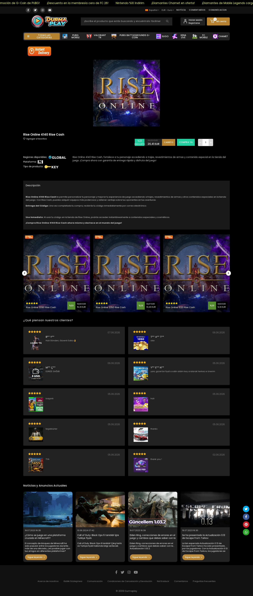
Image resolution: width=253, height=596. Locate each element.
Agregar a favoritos (35, 138)
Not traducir (163, 581)
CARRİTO (168, 142)
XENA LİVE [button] (179, 36)
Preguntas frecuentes (204, 581)
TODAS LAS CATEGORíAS (39, 36)
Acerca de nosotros (48, 581)
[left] (23, 273)
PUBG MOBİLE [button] (70, 36)
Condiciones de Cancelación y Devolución (129, 581)
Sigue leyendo (36, 557)
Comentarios (181, 581)
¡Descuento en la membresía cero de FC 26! (84, 3)
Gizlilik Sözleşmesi (72, 581)
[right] (230, 273)
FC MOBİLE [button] (200, 36)
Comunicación (95, 581)
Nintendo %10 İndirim (136, 3)
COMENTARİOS (197, 9)
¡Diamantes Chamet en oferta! (179, 3)
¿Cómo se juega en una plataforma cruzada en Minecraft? (45, 537)
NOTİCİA (181, 9)
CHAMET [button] (220, 36)
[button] (218, 21)
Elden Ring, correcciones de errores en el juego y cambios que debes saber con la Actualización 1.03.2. (153, 537)
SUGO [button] (162, 36)
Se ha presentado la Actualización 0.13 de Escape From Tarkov (203, 537)
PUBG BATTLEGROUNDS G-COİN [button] (130, 36)
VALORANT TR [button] (96, 36)
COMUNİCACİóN (218, 9)
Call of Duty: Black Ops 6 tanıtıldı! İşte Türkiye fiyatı (98, 537)
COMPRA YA (186, 142)
